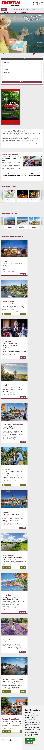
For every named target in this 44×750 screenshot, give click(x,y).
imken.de (4, 54)
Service (27, 9)
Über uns (33, 9)
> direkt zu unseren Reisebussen (10, 122)
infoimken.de (39, 4)
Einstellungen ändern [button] (31, 745)
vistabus (9, 739)
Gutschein (21, 9)
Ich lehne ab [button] (29, 742)
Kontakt (16, 12)
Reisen (9, 9)
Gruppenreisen (5, 12)
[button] (22, 82)
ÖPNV (11, 12)
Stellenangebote (24, 12)
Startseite (4, 9)
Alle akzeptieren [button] (30, 739)
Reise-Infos (15, 9)
